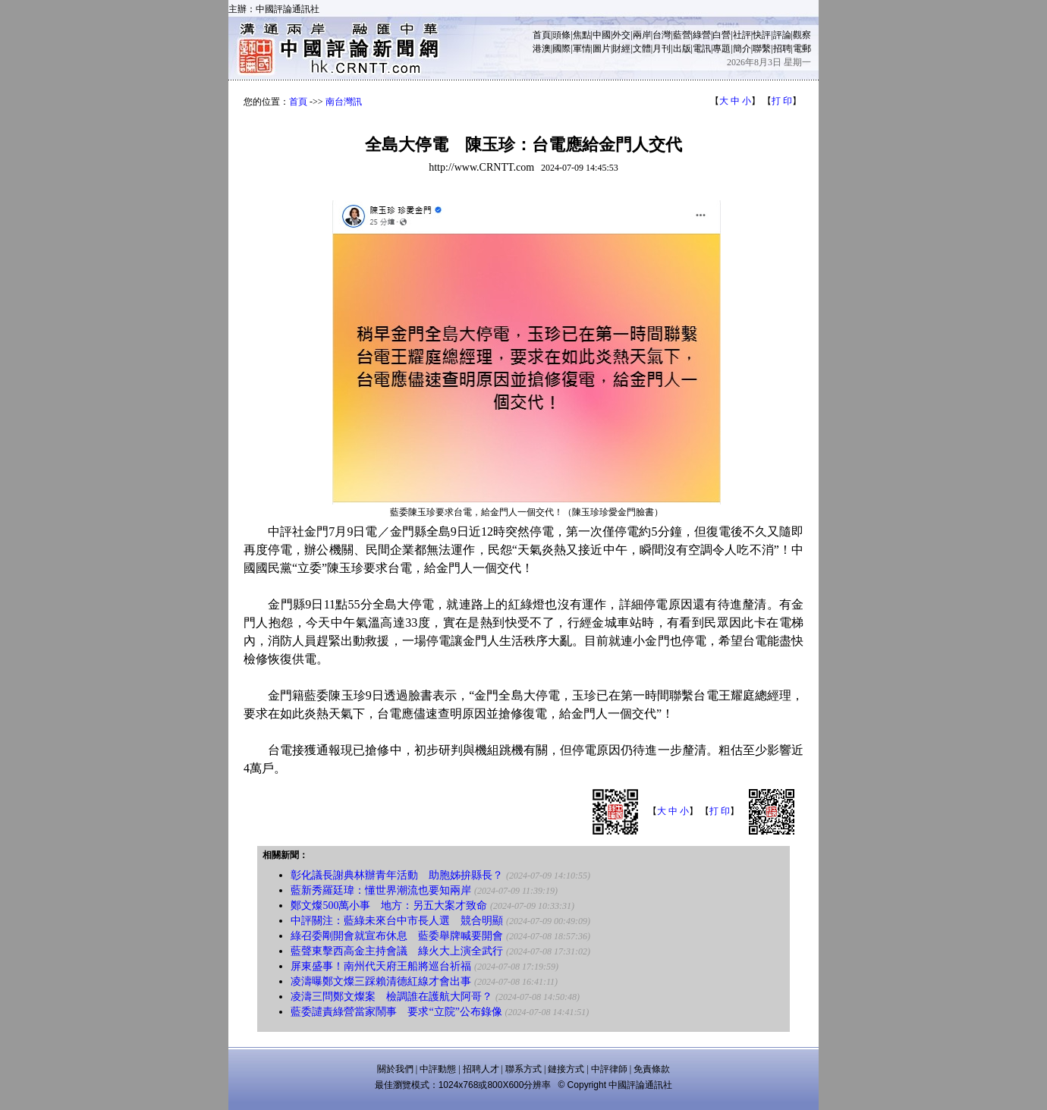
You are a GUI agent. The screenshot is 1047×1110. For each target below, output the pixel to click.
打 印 (782, 101)
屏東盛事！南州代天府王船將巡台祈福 (381, 966)
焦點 (582, 35)
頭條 (561, 35)
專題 (721, 48)
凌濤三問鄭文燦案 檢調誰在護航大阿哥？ (391, 996)
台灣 (661, 35)
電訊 (702, 48)
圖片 (602, 48)
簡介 (742, 48)
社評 (742, 35)
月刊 (661, 48)
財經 (621, 48)
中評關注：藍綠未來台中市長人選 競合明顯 (397, 920)
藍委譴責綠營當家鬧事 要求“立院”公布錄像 (396, 1011)
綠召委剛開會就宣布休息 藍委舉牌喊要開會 (397, 936)
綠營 (702, 35)
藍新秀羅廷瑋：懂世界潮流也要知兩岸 (381, 890)
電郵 (802, 48)
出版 (682, 48)
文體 (642, 48)
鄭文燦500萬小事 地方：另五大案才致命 (389, 905)
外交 (621, 35)
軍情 (582, 48)
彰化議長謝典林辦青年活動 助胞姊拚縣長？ (397, 875)
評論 (782, 35)
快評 (762, 35)
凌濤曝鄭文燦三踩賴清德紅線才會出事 (381, 981)
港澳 (542, 48)
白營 (721, 35)
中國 (602, 35)
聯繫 (762, 48)
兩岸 (642, 35)
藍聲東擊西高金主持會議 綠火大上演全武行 (397, 951)
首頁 (542, 35)
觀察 (802, 35)
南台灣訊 (343, 101)
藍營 (682, 35)
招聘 (782, 48)
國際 (561, 48)
